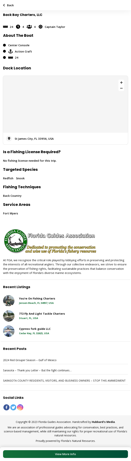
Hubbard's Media (103, 422)
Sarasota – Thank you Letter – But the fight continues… (37, 370)
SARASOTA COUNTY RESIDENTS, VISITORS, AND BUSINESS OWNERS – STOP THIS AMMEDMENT (64, 380)
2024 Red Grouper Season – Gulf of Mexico (30, 360)
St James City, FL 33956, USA (34, 138)
